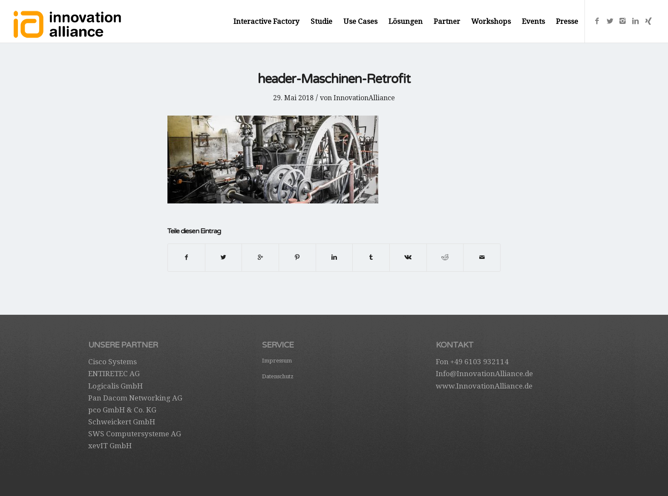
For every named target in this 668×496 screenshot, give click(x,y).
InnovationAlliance (364, 98)
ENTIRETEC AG (114, 373)
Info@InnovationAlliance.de (484, 373)
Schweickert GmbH (121, 422)
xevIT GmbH (110, 445)
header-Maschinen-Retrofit (334, 79)
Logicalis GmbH (115, 386)
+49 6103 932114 (479, 361)
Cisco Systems (112, 361)
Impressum (277, 360)
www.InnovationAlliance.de (484, 386)
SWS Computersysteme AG (134, 433)
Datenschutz (278, 376)
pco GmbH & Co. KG (122, 410)
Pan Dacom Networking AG (135, 398)
